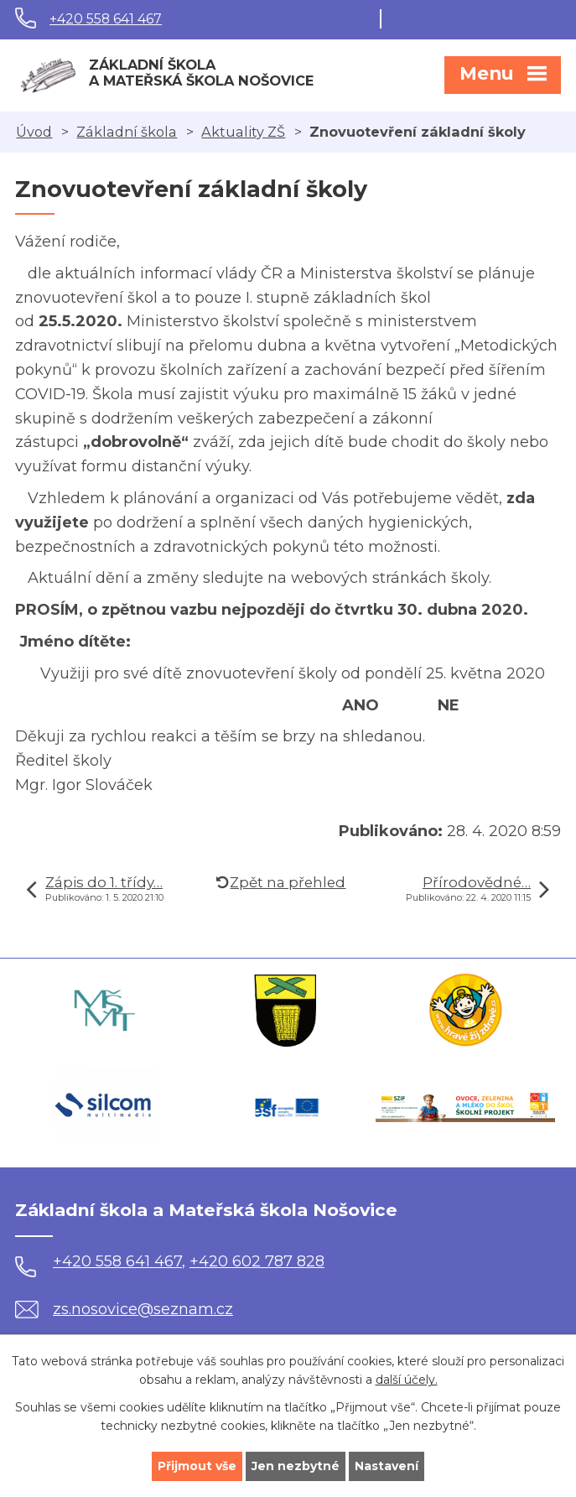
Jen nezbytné (296, 1466)
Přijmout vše (197, 1466)
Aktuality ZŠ (243, 131)
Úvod (34, 131)
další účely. (407, 1380)
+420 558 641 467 (105, 19)
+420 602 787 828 (256, 1261)
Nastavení (386, 1466)
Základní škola (126, 131)
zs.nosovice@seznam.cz (124, 1309)
